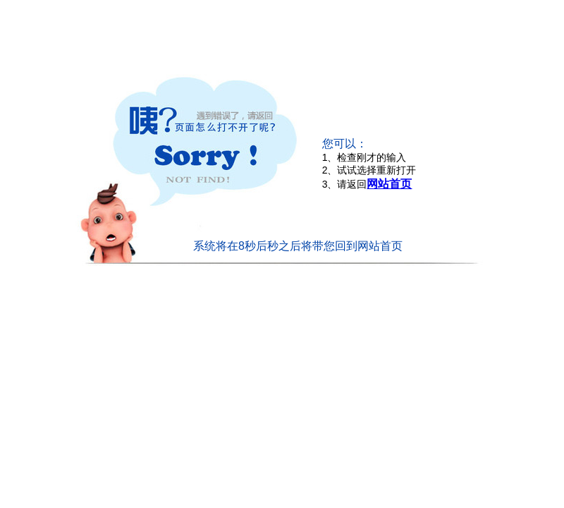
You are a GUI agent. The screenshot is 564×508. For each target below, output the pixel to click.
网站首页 (389, 184)
